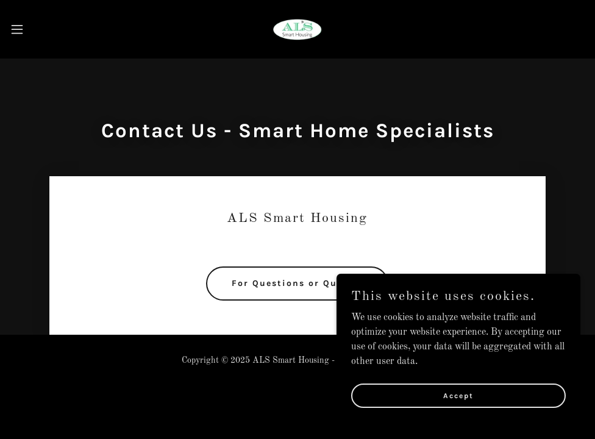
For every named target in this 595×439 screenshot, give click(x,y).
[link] (297, 29)
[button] (49, 29)
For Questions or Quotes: (297, 283)
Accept (458, 395)
